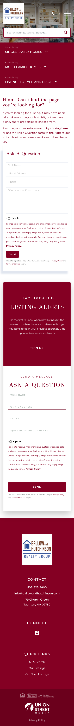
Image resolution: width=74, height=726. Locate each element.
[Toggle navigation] (67, 13)
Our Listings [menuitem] (37, 668)
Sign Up (37, 348)
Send (12, 254)
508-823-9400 (54, 13)
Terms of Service (13, 264)
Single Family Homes (23, 52)
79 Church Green (37, 602)
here (64, 128)
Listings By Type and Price (28, 82)
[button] (65, 32)
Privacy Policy (13, 246)
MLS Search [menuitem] (37, 662)
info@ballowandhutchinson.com (37, 593)
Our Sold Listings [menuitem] (37, 674)
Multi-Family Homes (23, 67)
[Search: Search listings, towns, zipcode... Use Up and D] (32, 32)
